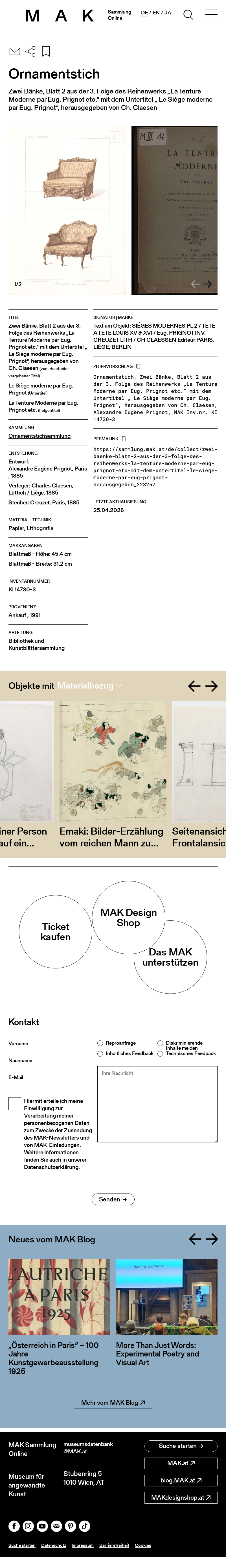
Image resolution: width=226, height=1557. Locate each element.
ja (167, 12)
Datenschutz (59, 1545)
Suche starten (181, 1442)
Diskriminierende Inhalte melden (184, 1045)
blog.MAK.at (181, 1477)
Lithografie (40, 528)
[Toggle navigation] (211, 15)
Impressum (90, 1545)
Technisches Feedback (191, 1053)
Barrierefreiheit (124, 1545)
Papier (16, 528)
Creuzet (40, 502)
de (144, 12)
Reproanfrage (121, 1043)
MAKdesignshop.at (180, 1494)
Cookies (155, 1545)
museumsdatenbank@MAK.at (87, 1445)
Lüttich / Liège (26, 492)
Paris (80, 468)
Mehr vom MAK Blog (113, 1402)
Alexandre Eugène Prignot (40, 468)
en (156, 12)
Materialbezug (85, 685)
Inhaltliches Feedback (129, 1053)
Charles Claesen (52, 485)
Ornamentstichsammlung (39, 435)
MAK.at (181, 1459)
